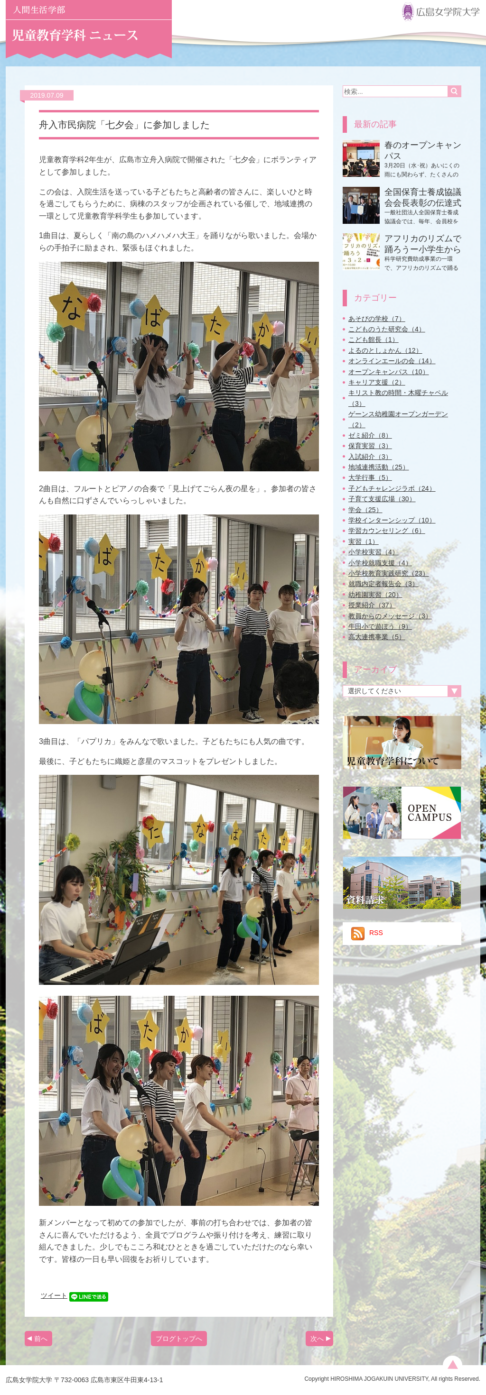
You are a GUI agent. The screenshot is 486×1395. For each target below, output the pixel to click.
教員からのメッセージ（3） (390, 616)
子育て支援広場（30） (382, 499)
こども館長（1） (373, 339)
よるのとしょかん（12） (385, 350)
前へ (40, 1338)
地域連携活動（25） (378, 467)
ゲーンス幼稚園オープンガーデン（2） (398, 419)
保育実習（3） (370, 446)
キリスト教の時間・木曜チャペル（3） (398, 398)
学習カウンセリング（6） (386, 530)
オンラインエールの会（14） (392, 361)
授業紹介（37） (372, 605)
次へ (317, 1338)
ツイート (54, 1295)
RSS (367, 932)
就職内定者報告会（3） (383, 583)
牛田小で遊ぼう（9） (380, 626)
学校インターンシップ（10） (392, 520)
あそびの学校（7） (376, 318)
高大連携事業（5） (376, 637)
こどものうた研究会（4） (386, 329)
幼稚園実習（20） (375, 594)
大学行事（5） (370, 477)
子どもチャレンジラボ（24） (392, 488)
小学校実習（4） (373, 552)
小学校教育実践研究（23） (388, 573)
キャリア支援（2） (376, 382)
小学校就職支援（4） (380, 563)
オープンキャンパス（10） (388, 372)
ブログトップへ (179, 1338)
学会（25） (365, 510)
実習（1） (363, 541)
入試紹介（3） (370, 456)
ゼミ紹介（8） (370, 435)
